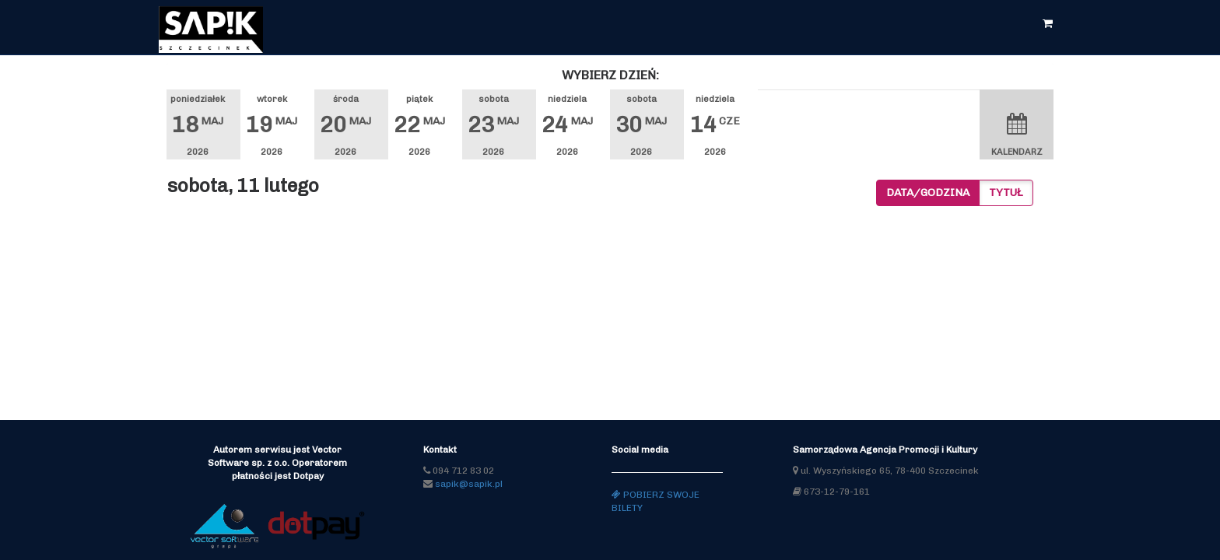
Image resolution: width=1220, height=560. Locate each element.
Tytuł (1006, 192)
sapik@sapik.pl (469, 483)
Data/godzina (927, 192)
